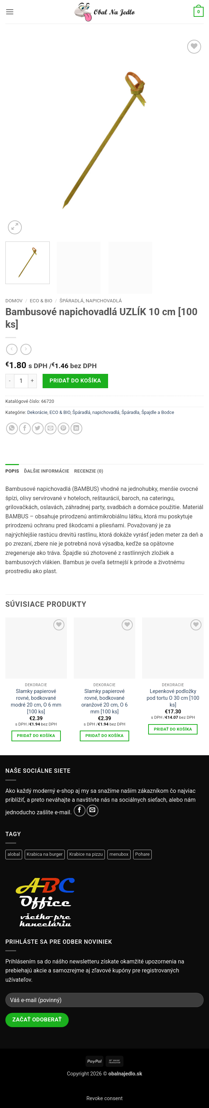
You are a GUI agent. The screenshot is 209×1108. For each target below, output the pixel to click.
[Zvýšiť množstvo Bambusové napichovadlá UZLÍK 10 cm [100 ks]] (32, 381)
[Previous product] (25, 349)
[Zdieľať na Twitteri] (38, 428)
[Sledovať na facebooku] (80, 810)
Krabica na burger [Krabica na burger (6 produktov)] (45, 854)
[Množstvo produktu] (21, 381)
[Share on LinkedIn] (76, 428)
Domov (14, 300)
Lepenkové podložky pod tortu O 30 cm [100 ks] (173, 698)
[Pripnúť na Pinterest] (63, 428)
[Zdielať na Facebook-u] (25, 428)
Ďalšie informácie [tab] (46, 471)
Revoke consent (104, 1098)
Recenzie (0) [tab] (88, 471)
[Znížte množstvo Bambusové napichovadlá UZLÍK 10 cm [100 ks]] (9, 381)
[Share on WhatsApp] (12, 428)
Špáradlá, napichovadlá (90, 300)
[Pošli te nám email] (92, 810)
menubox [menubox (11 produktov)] (119, 854)
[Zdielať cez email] (51, 428)
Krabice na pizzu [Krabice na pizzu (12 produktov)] (86, 854)
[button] (9, 11)
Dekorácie (37, 412)
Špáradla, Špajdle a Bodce (147, 412)
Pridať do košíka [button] (36, 735)
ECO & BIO (41, 300)
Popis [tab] (12, 471)
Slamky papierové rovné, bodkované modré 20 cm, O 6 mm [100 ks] (36, 701)
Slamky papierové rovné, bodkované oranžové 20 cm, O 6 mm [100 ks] (104, 701)
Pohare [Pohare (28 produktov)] (142, 854)
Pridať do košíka (75, 380)
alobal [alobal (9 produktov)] (14, 854)
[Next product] (11, 349)
